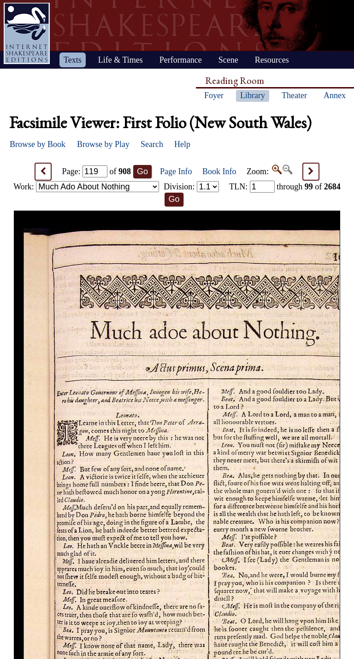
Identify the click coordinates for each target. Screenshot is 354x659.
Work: (86, 186)
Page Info (176, 171)
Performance (180, 60)
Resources (272, 60)
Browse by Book (37, 144)
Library (252, 95)
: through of (285, 186)
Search (152, 144)
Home (27, 33)
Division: (191, 186)
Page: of (96, 171)
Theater (294, 95)
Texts (73, 60)
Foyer (214, 95)
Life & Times (120, 60)
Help (182, 144)
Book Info (219, 171)
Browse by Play (103, 144)
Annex (335, 95)
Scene (228, 60)
